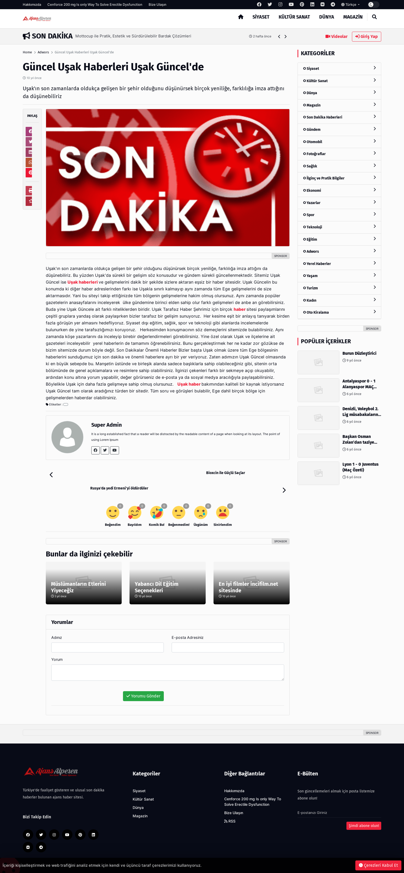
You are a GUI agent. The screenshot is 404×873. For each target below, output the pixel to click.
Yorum (57, 644)
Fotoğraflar (339, 153)
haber (240, 309)
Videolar (336, 36)
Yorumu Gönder (143, 680)
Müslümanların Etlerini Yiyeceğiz (78, 571)
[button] (279, 36)
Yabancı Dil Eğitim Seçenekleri (156, 571)
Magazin (353, 17)
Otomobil (339, 141)
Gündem (339, 129)
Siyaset (261, 17)
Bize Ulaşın (157, 4)
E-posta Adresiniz (188, 622)
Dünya (326, 17)
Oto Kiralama (339, 312)
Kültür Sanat (294, 17)
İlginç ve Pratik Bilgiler (339, 178)
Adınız (56, 622)
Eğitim (339, 239)
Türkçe (349, 4)
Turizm (339, 287)
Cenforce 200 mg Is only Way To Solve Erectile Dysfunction (94, 4)
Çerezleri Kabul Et (378, 865)
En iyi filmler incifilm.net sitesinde (248, 571)
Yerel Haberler (339, 263)
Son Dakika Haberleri (339, 117)
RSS (229, 806)
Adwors (43, 52)
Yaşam (339, 275)
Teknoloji (339, 226)
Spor (339, 214)
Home (27, 52)
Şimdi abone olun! (364, 810)
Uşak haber (189, 384)
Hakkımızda (32, 4)
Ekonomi (339, 190)
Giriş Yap (366, 36)
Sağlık (339, 166)
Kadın (339, 300)
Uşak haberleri (83, 282)
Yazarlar (339, 202)
